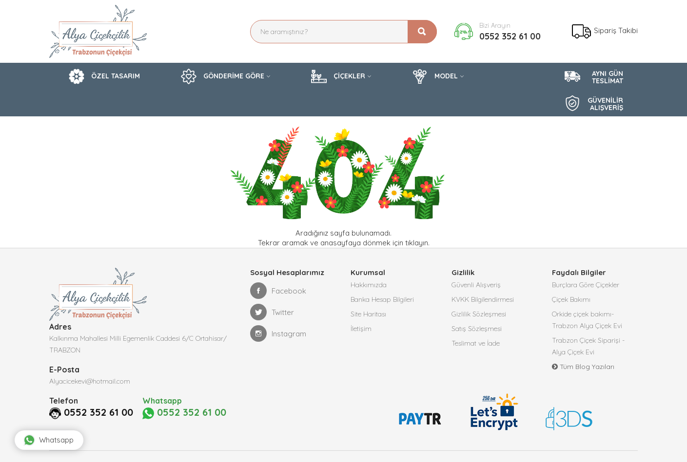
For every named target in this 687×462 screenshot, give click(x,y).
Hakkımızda (369, 284)
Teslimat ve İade (475, 343)
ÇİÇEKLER (338, 76)
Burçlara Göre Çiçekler (585, 284)
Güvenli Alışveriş (476, 284)
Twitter (272, 312)
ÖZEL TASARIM (104, 76)
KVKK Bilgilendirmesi (482, 299)
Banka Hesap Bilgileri (382, 299)
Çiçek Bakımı (571, 299)
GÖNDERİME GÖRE (222, 76)
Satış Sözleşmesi (476, 328)
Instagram (278, 333)
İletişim (361, 328)
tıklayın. (417, 242)
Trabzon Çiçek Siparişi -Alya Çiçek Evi (588, 346)
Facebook (278, 290)
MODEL (435, 76)
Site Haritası (368, 314)
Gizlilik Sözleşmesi (478, 314)
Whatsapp (48, 440)
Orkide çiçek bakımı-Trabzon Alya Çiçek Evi (587, 320)
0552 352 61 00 (510, 36)
